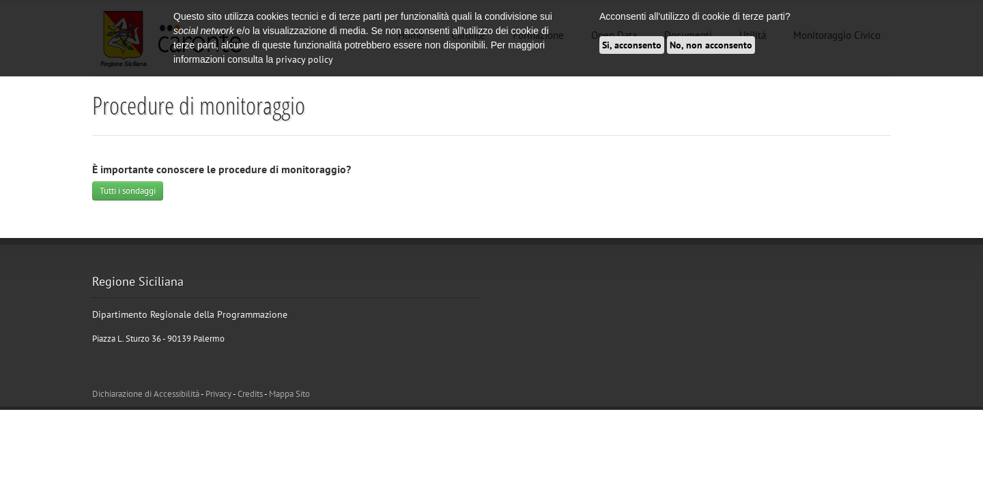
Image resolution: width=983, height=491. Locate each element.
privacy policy (304, 59)
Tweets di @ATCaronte (544, 278)
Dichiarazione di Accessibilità (145, 394)
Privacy (218, 394)
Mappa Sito (289, 394)
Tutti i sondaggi (128, 190)
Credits (250, 394)
